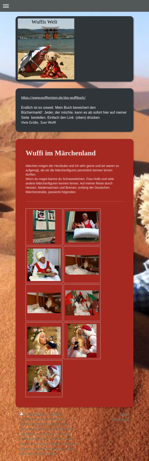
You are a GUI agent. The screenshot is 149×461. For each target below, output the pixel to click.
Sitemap (55, 414)
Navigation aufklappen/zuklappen (74, 6)
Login (124, 414)
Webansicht (121, 419)
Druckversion (33, 414)
